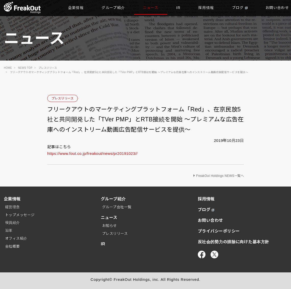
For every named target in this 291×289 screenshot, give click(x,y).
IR (178, 8)
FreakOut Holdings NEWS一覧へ (220, 176)
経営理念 (12, 207)
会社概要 (12, 246)
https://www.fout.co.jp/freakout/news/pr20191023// (92, 153)
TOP (22, 7)
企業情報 (76, 8)
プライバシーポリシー (219, 231)
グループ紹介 (113, 8)
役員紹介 (12, 223)
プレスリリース (63, 98)
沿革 (9, 230)
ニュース (151, 8)
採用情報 (206, 8)
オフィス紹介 (16, 238)
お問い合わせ (210, 220)
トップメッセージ (20, 215)
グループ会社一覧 (116, 207)
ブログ (240, 8)
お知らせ (109, 226)
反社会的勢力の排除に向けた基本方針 (233, 242)
